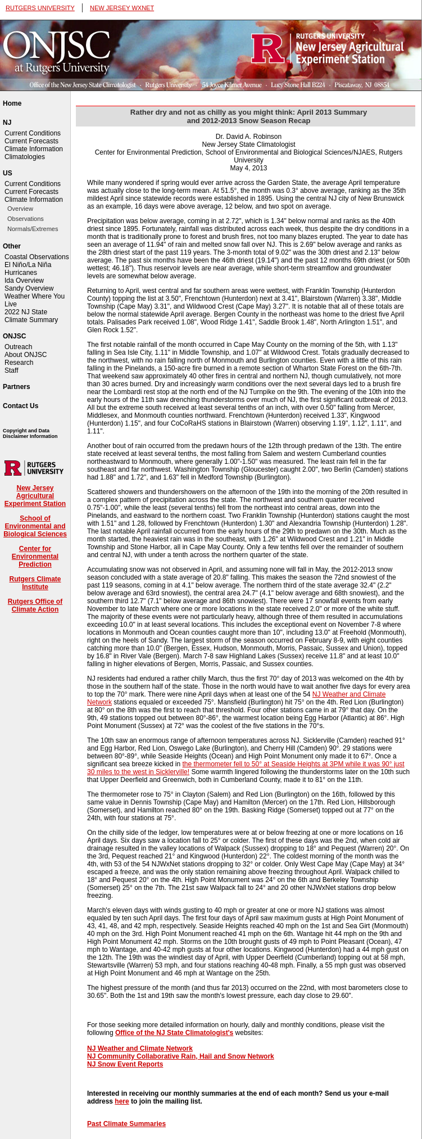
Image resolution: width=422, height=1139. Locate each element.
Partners (16, 387)
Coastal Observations (36, 257)
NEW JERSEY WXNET (122, 7)
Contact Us (20, 406)
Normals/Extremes (32, 228)
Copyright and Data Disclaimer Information (30, 433)
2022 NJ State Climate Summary (31, 316)
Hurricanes (20, 273)
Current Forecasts (31, 141)
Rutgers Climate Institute (35, 583)
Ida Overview (24, 280)
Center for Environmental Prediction (35, 556)
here (122, 1101)
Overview (20, 208)
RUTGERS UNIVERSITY (40, 7)
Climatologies (24, 157)
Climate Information (33, 149)
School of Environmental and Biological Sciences (35, 526)
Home (12, 103)
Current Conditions (32, 133)
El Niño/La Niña (27, 265)
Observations (25, 218)
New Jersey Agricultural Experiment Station (35, 496)
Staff (11, 370)
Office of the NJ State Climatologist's (174, 1033)
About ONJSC (25, 355)
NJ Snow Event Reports (125, 1064)
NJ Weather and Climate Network (140, 1048)
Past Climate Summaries (126, 1124)
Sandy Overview (28, 288)
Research (18, 363)
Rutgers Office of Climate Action (35, 605)
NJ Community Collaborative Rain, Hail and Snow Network (180, 1056)
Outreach (18, 347)
